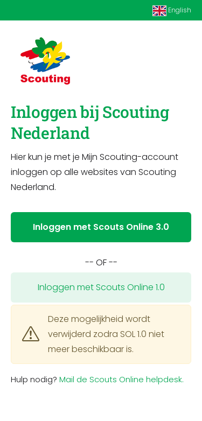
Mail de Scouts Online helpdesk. (121, 379)
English (171, 10)
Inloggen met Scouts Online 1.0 (101, 287)
